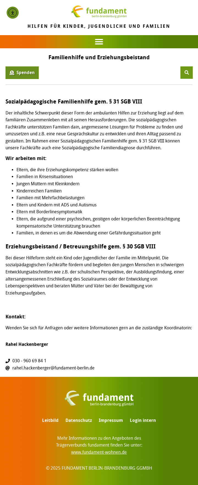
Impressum (111, 420)
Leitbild (50, 420)
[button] (99, 41)
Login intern (143, 420)
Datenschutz (78, 420)
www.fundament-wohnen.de (99, 452)
